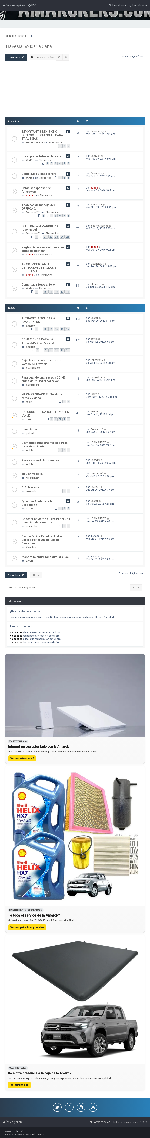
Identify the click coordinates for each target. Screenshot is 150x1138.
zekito (29, 419)
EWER (29, 560)
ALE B (29, 450)
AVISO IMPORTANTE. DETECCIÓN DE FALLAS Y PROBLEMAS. (39, 267)
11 (50, 291)
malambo (31, 526)
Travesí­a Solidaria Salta (28, 46)
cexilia (94, 338)
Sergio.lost (97, 377)
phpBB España (37, 1134)
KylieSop (31, 547)
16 (62, 329)
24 (62, 236)
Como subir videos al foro (39, 174)
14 (67, 291)
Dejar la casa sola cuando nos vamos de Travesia (42, 362)
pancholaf (96, 204)
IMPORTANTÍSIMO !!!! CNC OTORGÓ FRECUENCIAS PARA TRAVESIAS (42, 135)
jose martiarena (99, 225)
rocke (29, 401)
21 (45, 236)
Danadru (95, 460)
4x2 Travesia (30, 487)
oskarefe (31, 491)
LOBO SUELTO (98, 442)
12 (56, 291)
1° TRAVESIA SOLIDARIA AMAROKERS (38, 320)
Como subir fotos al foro (38, 284)
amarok (30, 325)
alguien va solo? (33, 474)
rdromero (96, 284)
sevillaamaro (33, 368)
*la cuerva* (97, 429)
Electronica (55, 142)
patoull (30, 433)
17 (67, 329)
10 (45, 291)
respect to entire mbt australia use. (45, 557)
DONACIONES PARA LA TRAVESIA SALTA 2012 (38, 341)
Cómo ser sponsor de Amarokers (36, 189)
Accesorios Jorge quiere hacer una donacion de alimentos (46, 520)
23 (56, 236)
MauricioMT (33, 212)
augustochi (32, 384)
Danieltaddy (97, 131)
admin (30, 195)
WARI (29, 160)
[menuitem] (32, 5)
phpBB (18, 1131)
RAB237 (95, 411)
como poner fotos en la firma (41, 156)
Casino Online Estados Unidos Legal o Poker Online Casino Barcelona (42, 539)
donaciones (30, 429)
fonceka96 (97, 360)
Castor (94, 318)
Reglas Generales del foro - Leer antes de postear (44, 248)
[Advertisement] (75, 90)
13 (62, 291)
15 (56, 329)
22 (50, 236)
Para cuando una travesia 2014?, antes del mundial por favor (44, 379)
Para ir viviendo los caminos (41, 460)
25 (67, 236)
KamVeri (95, 155)
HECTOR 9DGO (34, 142)
